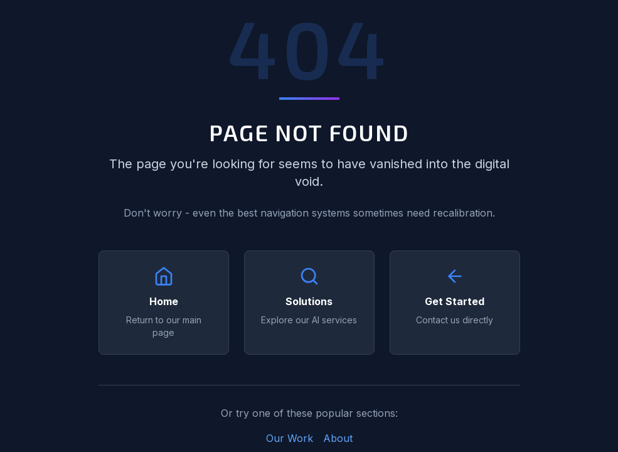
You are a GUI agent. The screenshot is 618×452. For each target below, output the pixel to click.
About (338, 438)
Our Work (289, 438)
